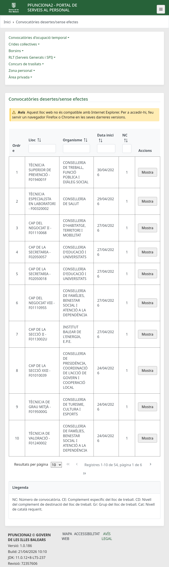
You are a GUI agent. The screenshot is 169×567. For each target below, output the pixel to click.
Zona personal (20, 70)
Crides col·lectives (23, 44)
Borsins (15, 50)
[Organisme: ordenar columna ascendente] (76, 142)
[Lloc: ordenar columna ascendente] (42, 142)
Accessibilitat (87, 533)
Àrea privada (19, 77)
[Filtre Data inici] (106, 148)
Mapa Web (67, 536)
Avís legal (107, 536)
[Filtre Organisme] (76, 148)
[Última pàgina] (85, 473)
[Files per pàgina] (56, 465)
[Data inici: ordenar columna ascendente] (106, 142)
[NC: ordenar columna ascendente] (127, 142)
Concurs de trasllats (25, 64)
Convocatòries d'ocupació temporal (38, 37)
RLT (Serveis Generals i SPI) (31, 57)
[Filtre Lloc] (42, 148)
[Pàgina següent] (150, 464)
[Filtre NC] (126, 148)
